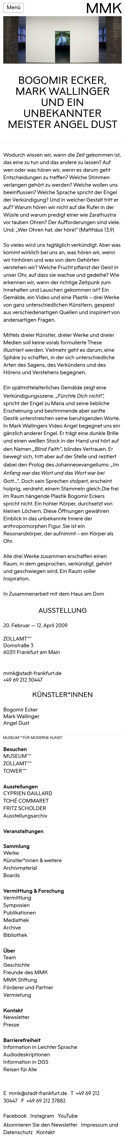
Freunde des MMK (25, 972)
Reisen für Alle (20, 1069)
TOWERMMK (15, 771)
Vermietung (17, 995)
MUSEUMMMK (17, 756)
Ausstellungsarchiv (25, 816)
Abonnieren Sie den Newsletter (40, 1125)
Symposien (16, 905)
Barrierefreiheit (22, 1039)
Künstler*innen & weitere (32, 860)
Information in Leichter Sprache (40, 1047)
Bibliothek (15, 935)
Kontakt (13, 1010)
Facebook (15, 1116)
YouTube (68, 1116)
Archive (12, 928)
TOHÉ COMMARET (26, 801)
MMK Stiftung (20, 980)
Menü (14, 7)
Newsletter (16, 1017)
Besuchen (15, 748)
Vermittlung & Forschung (33, 890)
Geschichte (16, 965)
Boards (11, 875)
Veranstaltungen (23, 830)
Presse (11, 1025)
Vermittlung (17, 898)
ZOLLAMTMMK (17, 639)
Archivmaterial (20, 868)
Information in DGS (25, 1062)
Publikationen (19, 913)
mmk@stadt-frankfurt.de (32, 673)
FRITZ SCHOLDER (24, 808)
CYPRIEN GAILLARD (27, 793)
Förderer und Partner (28, 987)
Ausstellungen (20, 786)
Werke (11, 853)
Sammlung (16, 845)
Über (9, 950)
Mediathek (16, 920)
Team (9, 957)
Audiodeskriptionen (26, 1054)
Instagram (42, 1116)
